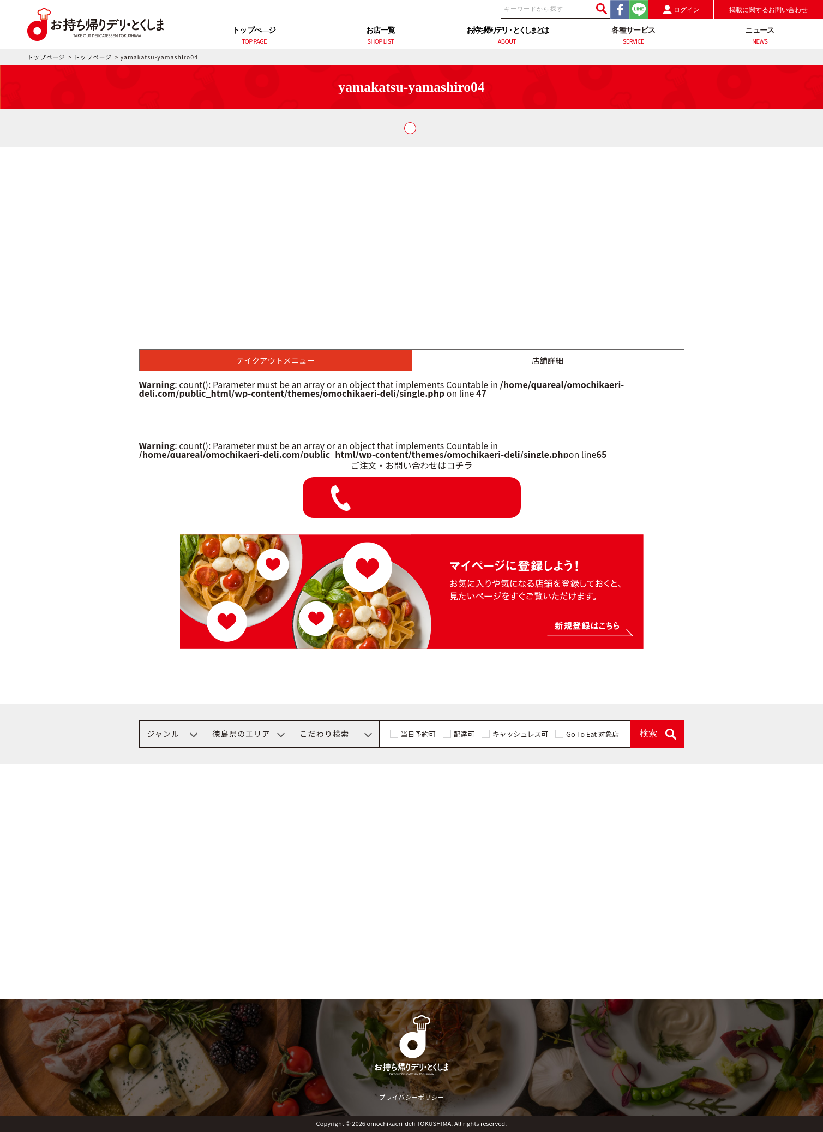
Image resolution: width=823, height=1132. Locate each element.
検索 (648, 733)
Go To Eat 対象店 (592, 734)
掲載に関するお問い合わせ (768, 10)
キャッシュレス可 (520, 734)
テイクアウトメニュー (275, 360)
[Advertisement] (412, 229)
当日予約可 (418, 734)
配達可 (464, 734)
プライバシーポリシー (411, 1096)
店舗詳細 (547, 360)
